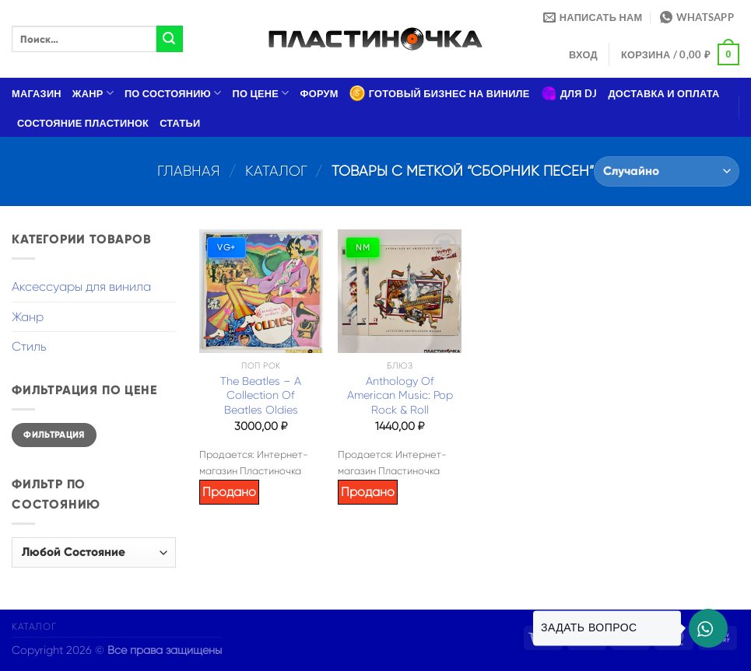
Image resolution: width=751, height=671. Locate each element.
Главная (188, 171)
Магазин (36, 93)
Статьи (180, 123)
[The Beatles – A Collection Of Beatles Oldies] (261, 291)
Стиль (29, 346)
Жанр (93, 93)
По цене (261, 93)
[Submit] (169, 39)
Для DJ (569, 93)
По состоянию (173, 93)
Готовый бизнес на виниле (439, 93)
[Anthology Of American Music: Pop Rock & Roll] (399, 291)
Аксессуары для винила (81, 286)
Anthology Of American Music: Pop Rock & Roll (400, 395)
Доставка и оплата (663, 93)
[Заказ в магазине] (666, 171)
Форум (319, 93)
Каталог (276, 171)
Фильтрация (54, 434)
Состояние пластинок (83, 123)
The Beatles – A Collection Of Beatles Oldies (260, 395)
